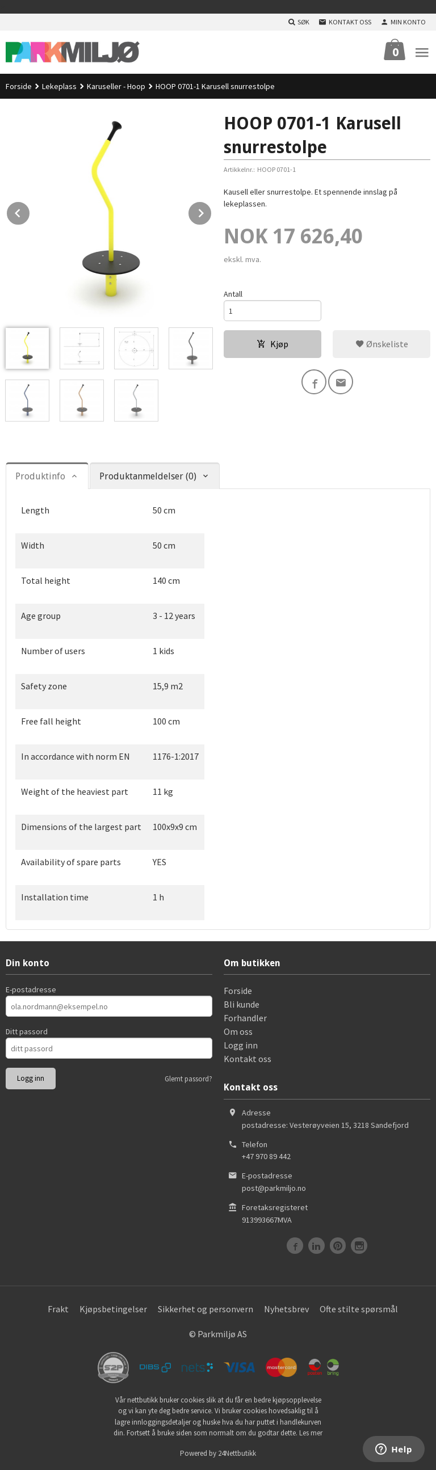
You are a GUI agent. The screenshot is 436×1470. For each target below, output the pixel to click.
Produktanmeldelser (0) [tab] (147, 476)
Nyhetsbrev (286, 1309)
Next (211, 211)
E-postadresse (31, 989)
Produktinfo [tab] (40, 476)
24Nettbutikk (237, 1453)
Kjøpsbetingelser (113, 1309)
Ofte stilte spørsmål (359, 1309)
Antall (233, 294)
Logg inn (241, 1045)
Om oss (238, 1031)
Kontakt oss (247, 1058)
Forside (19, 86)
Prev (30, 211)
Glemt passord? (188, 1079)
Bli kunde (241, 1004)
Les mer (310, 1433)
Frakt (58, 1309)
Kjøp (272, 343)
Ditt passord (27, 1031)
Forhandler (245, 1017)
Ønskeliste (381, 343)
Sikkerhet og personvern (205, 1309)
